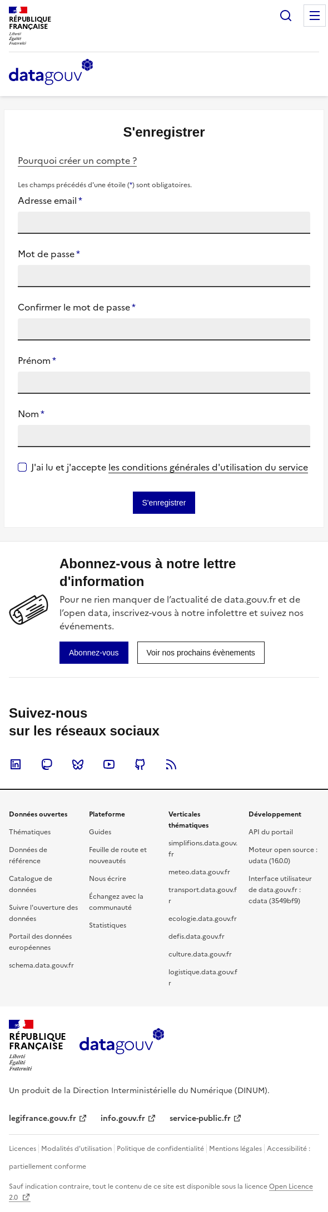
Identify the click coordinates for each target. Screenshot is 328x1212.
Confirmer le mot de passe (77, 307)
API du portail (271, 832)
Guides (100, 832)
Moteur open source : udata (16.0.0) (283, 855)
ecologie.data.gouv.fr (202, 919)
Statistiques (107, 925)
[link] (93, 653)
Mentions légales (235, 1149)
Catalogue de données (30, 884)
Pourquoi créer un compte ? (77, 160)
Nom (31, 413)
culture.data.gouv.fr (200, 954)
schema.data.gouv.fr (41, 965)
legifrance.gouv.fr (42, 1118)
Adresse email (50, 200)
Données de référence (28, 855)
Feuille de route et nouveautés (118, 855)
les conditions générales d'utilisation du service (208, 467)
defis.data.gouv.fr (196, 936)
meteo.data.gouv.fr (199, 872)
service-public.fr (200, 1118)
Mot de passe (49, 254)
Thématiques (30, 832)
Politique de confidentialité (160, 1149)
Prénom (37, 360)
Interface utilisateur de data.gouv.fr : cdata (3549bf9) (280, 890)
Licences (22, 1149)
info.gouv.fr (123, 1118)
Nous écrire (107, 879)
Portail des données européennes (40, 942)
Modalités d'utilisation (76, 1149)
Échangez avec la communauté (116, 902)
